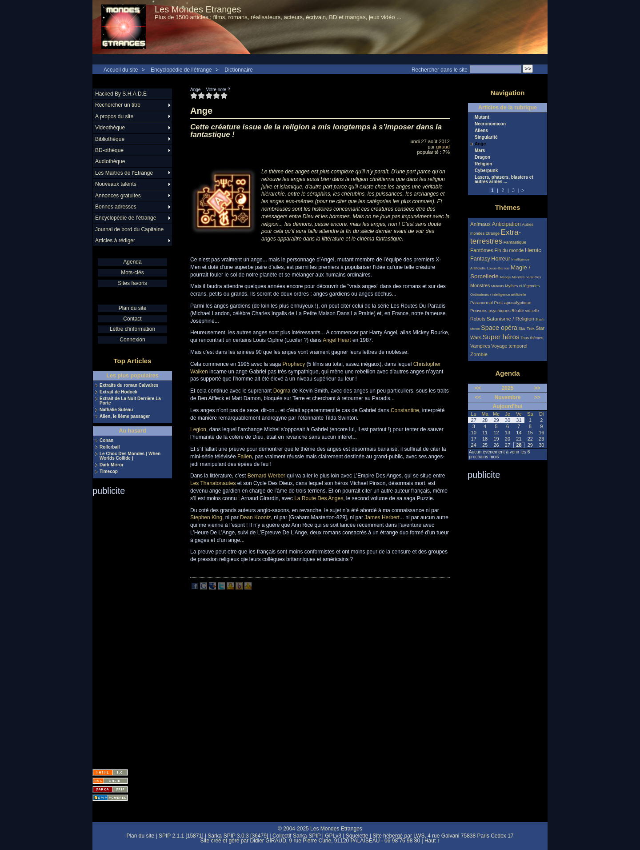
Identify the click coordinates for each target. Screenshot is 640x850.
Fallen (244, 456)
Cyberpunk (486, 170)
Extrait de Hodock (118, 392)
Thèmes (507, 207)
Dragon (482, 157)
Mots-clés (132, 272)
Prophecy (293, 364)
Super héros (500, 337)
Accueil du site (121, 70)
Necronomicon (490, 124)
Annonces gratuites (118, 195)
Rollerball (110, 447)
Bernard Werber (266, 476)
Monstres (480, 285)
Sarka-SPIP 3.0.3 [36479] (238, 836)
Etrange (493, 233)
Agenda (132, 262)
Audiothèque (110, 161)
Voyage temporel (509, 346)
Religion (483, 164)
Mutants (497, 286)
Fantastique (515, 242)
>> (537, 388)
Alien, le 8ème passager (125, 416)
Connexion (132, 340)
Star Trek (526, 328)
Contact (132, 319)
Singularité (486, 137)
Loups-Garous (498, 268)
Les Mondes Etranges (198, 9)
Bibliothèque (109, 139)
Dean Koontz (255, 517)
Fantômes (481, 250)
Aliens (481, 130)
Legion (198, 429)
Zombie (479, 354)
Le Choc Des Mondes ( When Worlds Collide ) (130, 456)
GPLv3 (333, 836)
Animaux (481, 224)
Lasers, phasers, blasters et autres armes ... (504, 179)
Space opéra (499, 327)
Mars (480, 150)
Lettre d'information (132, 329)
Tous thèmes (531, 338)
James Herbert (382, 517)
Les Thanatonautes (213, 483)
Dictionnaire (238, 70)
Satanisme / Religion (510, 318)
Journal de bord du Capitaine (129, 229)
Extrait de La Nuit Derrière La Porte (130, 401)
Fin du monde (509, 250)
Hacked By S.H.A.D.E (121, 94)
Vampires (480, 346)
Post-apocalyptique (513, 302)
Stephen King (206, 517)
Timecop (109, 471)
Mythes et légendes (522, 286)
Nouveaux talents (115, 184)
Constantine (405, 410)
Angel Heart (337, 340)
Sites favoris (132, 283)
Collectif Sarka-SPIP (296, 836)
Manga (505, 277)
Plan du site (133, 308)
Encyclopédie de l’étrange (181, 70)
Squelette (357, 836)
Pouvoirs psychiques (490, 310)
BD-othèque (109, 150)
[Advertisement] (128, 629)
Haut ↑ (432, 841)
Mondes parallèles (526, 277)
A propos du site (114, 116)
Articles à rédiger (115, 240)
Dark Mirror (112, 465)
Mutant (482, 117)
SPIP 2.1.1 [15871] (181, 836)
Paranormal (481, 302)
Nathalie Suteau (116, 410)
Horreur (500, 259)
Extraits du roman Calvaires (129, 385)
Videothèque (110, 127)
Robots (477, 318)
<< (478, 388)
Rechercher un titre (117, 105)
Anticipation (506, 224)
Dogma (282, 391)
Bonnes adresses (115, 207)
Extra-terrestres (495, 236)
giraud (443, 146)
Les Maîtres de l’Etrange (124, 173)
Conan (106, 440)
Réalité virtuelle (525, 311)
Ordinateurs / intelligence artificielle (498, 295)
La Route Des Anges (318, 498)
